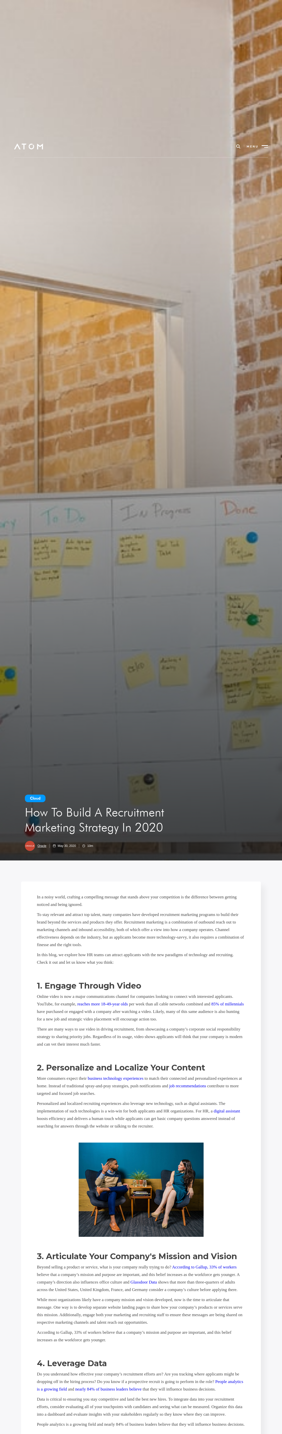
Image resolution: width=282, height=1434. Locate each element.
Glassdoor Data (143, 1282)
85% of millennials (227, 1004)
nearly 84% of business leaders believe (108, 1389)
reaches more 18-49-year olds (102, 1004)
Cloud (35, 798)
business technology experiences (116, 1078)
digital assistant (227, 1111)
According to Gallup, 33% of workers (204, 1267)
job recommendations (187, 1086)
